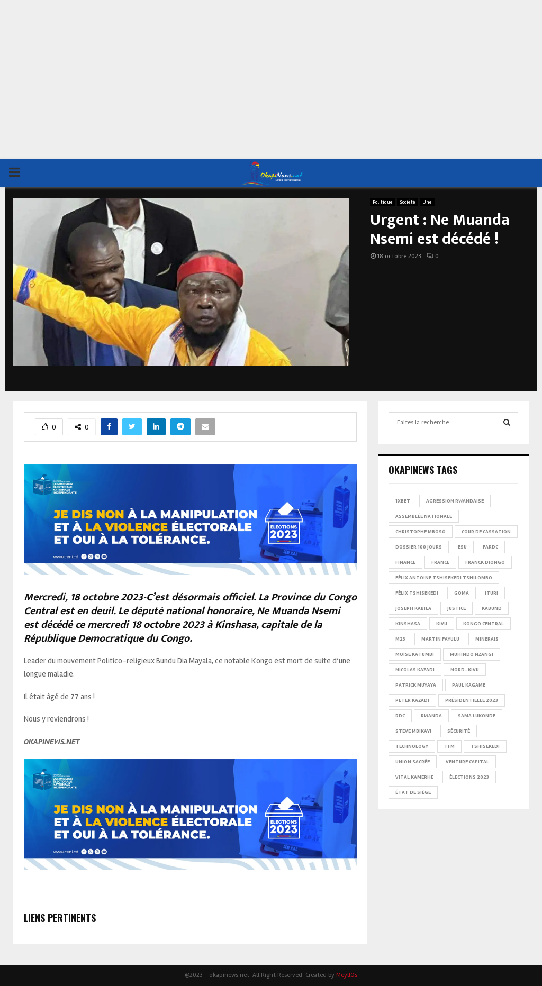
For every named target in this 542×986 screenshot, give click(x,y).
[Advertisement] (271, 79)
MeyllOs (346, 975)
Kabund (492, 608)
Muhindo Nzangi (471, 654)
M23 (400, 639)
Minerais (487, 639)
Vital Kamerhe (414, 777)
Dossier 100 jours (418, 547)
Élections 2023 (469, 777)
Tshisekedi (485, 746)
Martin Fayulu (440, 639)
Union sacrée (412, 762)
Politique (383, 202)
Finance (405, 562)
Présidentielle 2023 (471, 700)
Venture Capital (467, 762)
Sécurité (458, 731)
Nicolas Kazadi (415, 670)
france (440, 562)
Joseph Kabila (413, 608)
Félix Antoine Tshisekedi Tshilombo (443, 577)
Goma (461, 593)
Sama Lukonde (476, 716)
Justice (456, 608)
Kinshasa (407, 623)
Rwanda (431, 716)
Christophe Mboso (420, 531)
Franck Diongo (485, 562)
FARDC (490, 547)
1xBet (402, 501)
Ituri (491, 593)
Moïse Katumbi (414, 654)
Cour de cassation (486, 531)
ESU (462, 547)
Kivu (441, 623)
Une (427, 202)
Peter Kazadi (412, 700)
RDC (400, 716)
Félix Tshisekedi (416, 593)
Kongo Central (483, 623)
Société (407, 202)
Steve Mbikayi (413, 731)
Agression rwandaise (455, 501)
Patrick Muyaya (415, 685)
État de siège (413, 792)
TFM (449, 746)
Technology (411, 746)
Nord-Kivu (464, 670)
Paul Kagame (468, 685)
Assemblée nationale (423, 516)
